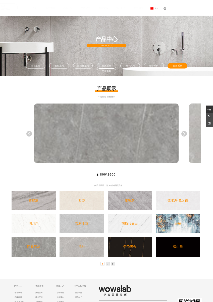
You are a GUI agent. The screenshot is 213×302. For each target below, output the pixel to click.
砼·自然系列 (83, 65)
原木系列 (130, 65)
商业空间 (38, 297)
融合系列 (153, 65)
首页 (33, 7)
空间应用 (84, 7)
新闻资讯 (101, 7)
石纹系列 (59, 65)
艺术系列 (106, 71)
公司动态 (60, 292)
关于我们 (48, 7)
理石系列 (35, 65)
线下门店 (119, 7)
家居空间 (38, 292)
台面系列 (177, 65)
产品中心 (66, 7)
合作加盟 (137, 7)
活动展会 (60, 297)
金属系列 (106, 65)
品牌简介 (78, 292)
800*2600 (108, 174)
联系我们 (78, 297)
